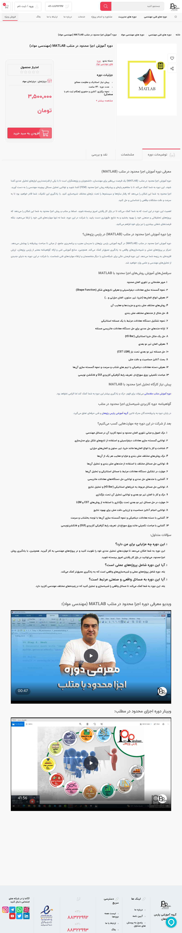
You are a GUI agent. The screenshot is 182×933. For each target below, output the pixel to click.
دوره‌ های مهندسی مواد (104, 63)
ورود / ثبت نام (28, 6)
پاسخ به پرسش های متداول (136, 924)
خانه (178, 34)
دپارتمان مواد (29, 81)
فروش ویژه (10, 17)
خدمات (81, 17)
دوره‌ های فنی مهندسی (155, 17)
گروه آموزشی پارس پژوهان (115, 413)
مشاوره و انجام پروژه (101, 17)
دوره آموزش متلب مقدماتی (157, 394)
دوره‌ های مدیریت (127, 17)
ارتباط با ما (52, 17)
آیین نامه (138, 916)
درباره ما (68, 17)
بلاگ (38, 17)
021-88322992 (58, 6)
